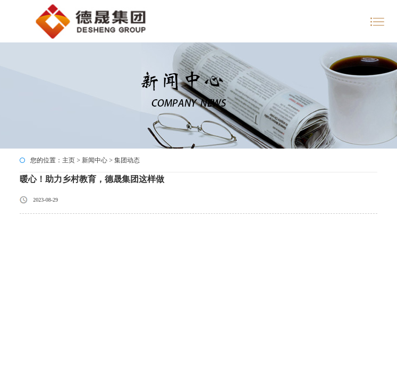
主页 (68, 160)
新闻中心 (94, 160)
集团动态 (127, 160)
